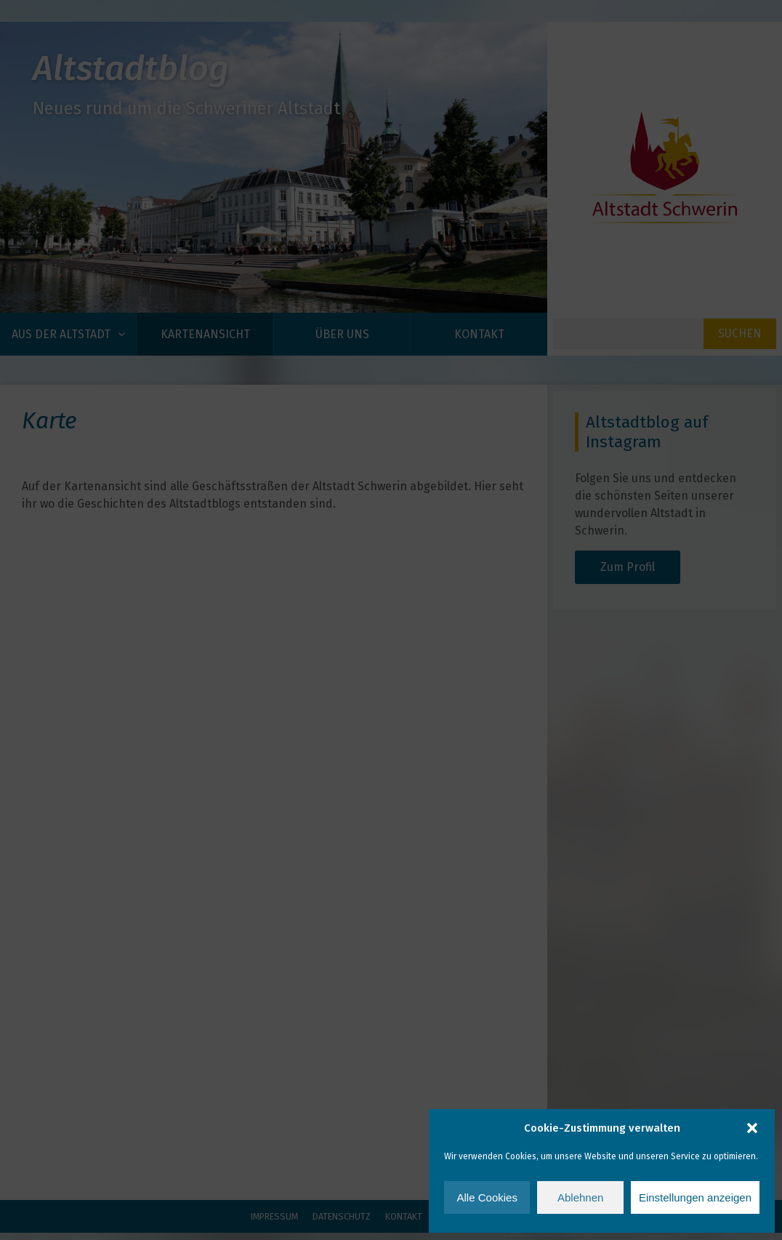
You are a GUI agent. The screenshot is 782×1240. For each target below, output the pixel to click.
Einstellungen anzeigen (695, 1197)
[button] (752, 1128)
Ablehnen (580, 1197)
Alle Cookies (487, 1197)
